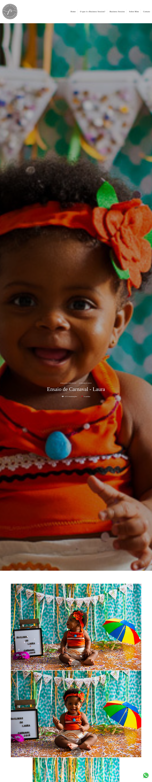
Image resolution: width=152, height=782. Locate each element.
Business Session (117, 12)
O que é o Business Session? (92, 12)
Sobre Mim (134, 12)
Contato (146, 12)
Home (73, 12)
